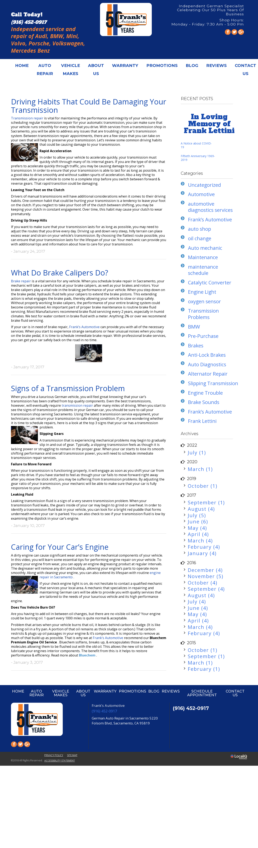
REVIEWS (216, 65)
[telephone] (29, 22)
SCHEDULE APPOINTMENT (202, 693)
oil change (199, 238)
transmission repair (78, 405)
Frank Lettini (202, 421)
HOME (22, 65)
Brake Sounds (203, 402)
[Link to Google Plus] (241, 32)
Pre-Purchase (203, 336)
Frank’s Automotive (84, 327)
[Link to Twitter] (234, 32)
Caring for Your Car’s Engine (60, 547)
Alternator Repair (208, 373)
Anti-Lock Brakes (207, 355)
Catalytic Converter (209, 282)
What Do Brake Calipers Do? (59, 273)
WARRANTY (125, 65)
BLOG (192, 65)
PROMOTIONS (162, 65)
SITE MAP (72, 755)
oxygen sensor (204, 301)
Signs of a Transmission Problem (68, 388)
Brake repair (21, 281)
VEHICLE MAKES (70, 69)
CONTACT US (235, 693)
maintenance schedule (203, 270)
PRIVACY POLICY (53, 755)
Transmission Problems (203, 313)
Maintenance (203, 257)
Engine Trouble (205, 392)
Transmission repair (27, 118)
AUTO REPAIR (45, 69)
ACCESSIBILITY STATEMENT (59, 760)
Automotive (201, 194)
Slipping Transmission (213, 383)
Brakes (195, 345)
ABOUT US (96, 69)
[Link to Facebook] (228, 32)
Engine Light (202, 292)
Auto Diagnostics (207, 364)
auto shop (199, 229)
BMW (194, 326)
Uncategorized (204, 185)
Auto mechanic (205, 248)
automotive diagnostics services (210, 207)
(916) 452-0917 (104, 710)
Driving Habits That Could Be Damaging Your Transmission (88, 106)
